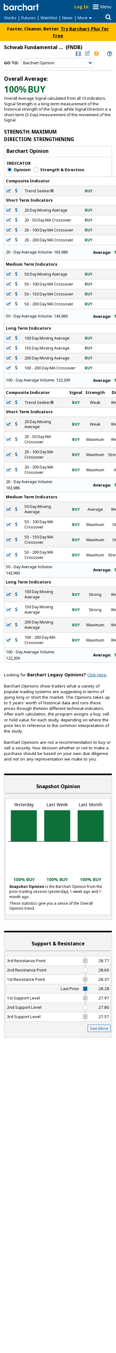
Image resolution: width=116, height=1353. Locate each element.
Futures (28, 18)
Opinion (19, 169)
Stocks (10, 18)
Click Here (96, 675)
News (67, 18)
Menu (105, 7)
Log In (81, 7)
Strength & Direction (58, 169)
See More (99, 1028)
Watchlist (49, 18)
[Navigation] (57, 63)
